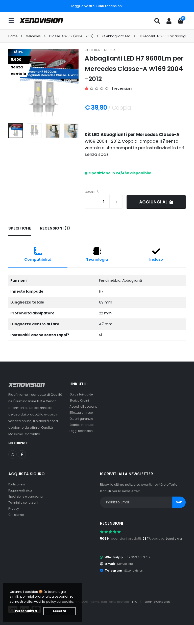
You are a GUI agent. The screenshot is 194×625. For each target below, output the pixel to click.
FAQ (135, 601)
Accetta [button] (59, 611)
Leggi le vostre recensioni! (97, 6)
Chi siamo (16, 514)
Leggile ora (175, 538)
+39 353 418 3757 (138, 557)
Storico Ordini (80, 400)
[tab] (19, 228)
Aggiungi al (156, 202)
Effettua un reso (82, 412)
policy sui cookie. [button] (60, 601)
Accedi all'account (84, 406)
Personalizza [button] (26, 611)
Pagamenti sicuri (22, 490)
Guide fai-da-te (82, 394)
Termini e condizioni (24, 502)
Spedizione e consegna (27, 496)
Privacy (14, 508)
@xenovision (134, 570)
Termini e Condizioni (159, 601)
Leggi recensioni (82, 431)
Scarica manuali (82, 425)
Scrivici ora (126, 563)
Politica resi (17, 484)
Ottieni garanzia (82, 418)
